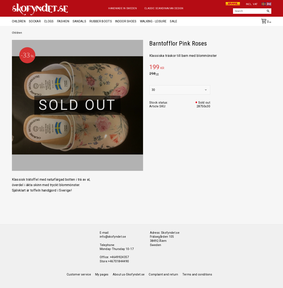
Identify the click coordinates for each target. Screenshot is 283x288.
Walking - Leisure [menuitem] (153, 21)
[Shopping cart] (265, 22)
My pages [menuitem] (102, 274)
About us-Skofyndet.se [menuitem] (129, 274)
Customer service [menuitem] (79, 274)
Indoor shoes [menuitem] (126, 21)
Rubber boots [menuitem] (101, 21)
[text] (210, 68)
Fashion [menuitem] (63, 21)
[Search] (268, 11)
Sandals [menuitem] (79, 21)
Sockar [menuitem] (35, 21)
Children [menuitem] (19, 21)
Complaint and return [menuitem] (163, 274)
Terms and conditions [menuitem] (197, 274)
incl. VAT (252, 4)
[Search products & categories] (249, 11)
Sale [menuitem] (173, 21)
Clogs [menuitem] (49, 21)
